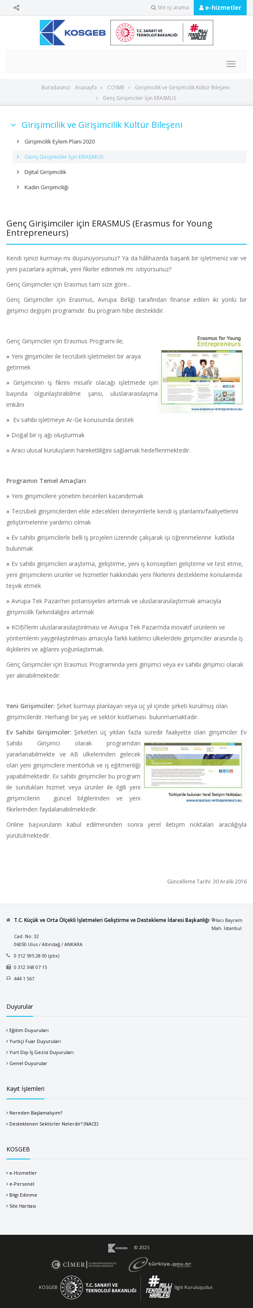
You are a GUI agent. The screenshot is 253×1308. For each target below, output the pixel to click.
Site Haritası (22, 1206)
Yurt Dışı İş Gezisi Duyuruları (41, 1052)
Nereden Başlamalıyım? (35, 1112)
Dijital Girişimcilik (44, 172)
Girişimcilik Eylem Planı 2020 (59, 141)
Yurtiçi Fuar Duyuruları (35, 1041)
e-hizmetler (220, 7)
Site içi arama (170, 7)
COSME (115, 87)
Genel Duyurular (28, 1063)
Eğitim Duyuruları (29, 1030)
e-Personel (21, 1184)
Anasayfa (86, 87)
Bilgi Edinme (23, 1195)
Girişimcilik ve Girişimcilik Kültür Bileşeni (182, 87)
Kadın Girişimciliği (46, 187)
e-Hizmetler (23, 1173)
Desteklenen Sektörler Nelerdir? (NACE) (53, 1123)
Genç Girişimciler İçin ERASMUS (139, 98)
